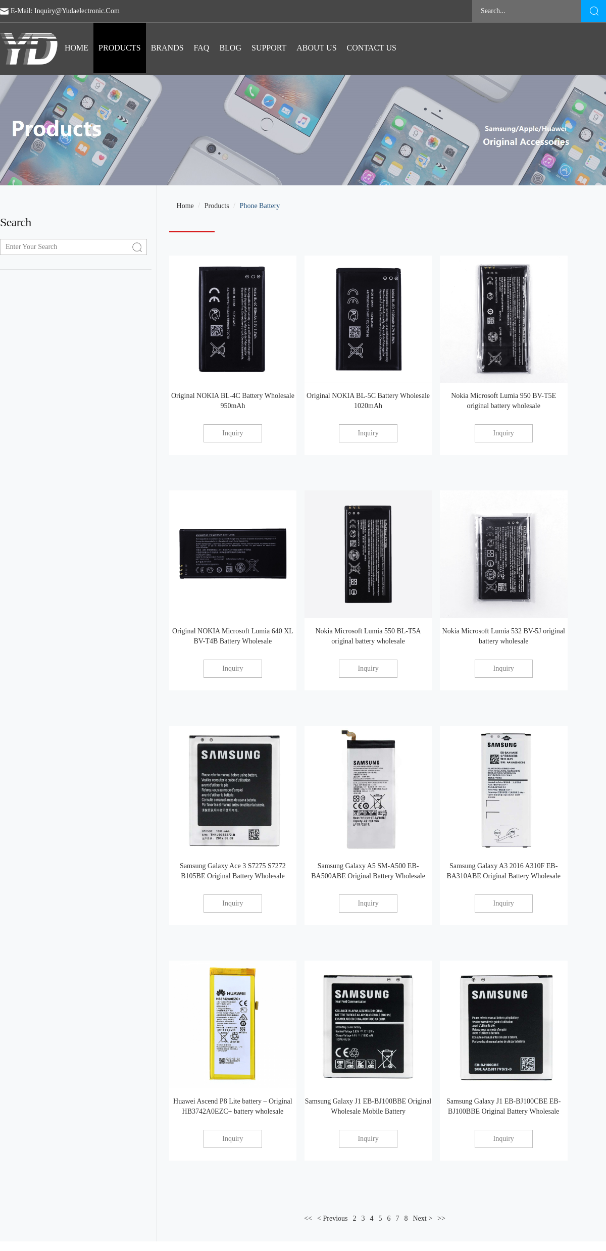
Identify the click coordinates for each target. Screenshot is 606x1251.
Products (119, 47)
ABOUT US (316, 47)
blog (230, 47)
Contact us (371, 47)
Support (268, 47)
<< (308, 1218)
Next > (422, 1218)
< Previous (332, 1218)
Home (76, 47)
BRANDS (167, 47)
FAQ (202, 47)
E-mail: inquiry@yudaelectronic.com (65, 11)
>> (441, 1218)
